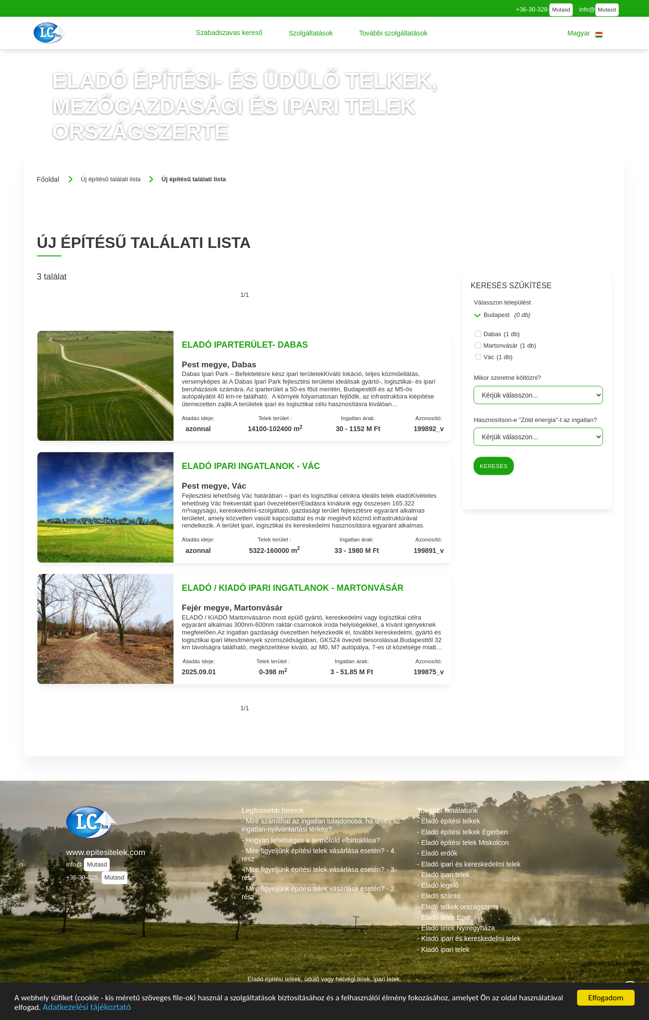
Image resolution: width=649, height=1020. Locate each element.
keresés (494, 466)
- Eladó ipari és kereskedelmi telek (469, 864)
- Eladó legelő (438, 885)
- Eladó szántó (439, 896)
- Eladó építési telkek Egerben (462, 832)
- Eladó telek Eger (444, 917)
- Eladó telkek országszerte (458, 907)
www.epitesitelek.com (105, 852)
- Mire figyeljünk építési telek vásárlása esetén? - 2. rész (319, 893)
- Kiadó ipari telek (443, 949)
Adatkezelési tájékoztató (87, 1008)
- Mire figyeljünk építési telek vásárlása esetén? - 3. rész (319, 873)
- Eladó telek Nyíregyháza (456, 928)
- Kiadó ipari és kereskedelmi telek (469, 938)
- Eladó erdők (437, 853)
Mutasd (561, 9)
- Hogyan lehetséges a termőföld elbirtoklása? (311, 840)
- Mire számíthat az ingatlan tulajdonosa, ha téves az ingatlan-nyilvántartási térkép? (321, 825)
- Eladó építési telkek (448, 821)
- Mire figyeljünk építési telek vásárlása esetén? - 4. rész (319, 855)
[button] (229, 33)
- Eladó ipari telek (443, 875)
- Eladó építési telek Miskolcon (463, 842)
